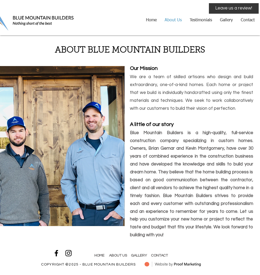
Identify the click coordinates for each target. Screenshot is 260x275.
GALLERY (139, 255)
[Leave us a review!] (234, 8)
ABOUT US (118, 255)
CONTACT (159, 255)
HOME (99, 255)
